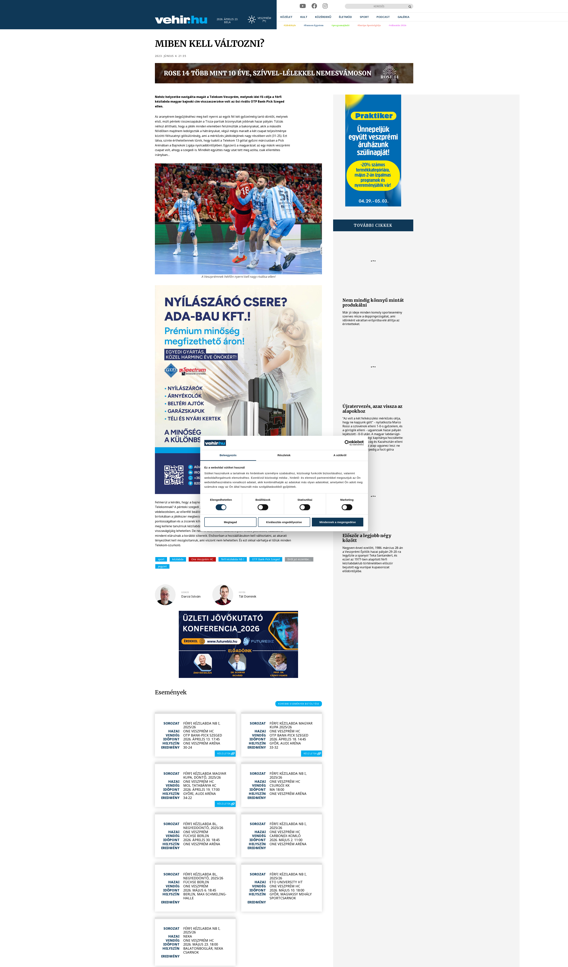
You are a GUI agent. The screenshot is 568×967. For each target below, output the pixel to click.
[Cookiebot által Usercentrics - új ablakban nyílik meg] (347, 443)
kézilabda (177, 559)
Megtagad (230, 522)
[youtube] (303, 6)
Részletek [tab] (283, 455)
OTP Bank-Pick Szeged (266, 559)
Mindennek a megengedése (337, 522)
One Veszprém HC (202, 559)
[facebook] (314, 6)
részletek (224, 753)
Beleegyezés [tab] (228, 455)
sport (161, 559)
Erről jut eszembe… (299, 559)
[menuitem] (286, 16)
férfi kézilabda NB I (232, 559)
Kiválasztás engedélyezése (284, 522)
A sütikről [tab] (340, 455)
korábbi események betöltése (298, 703)
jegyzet (162, 566)
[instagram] (325, 6)
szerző (185, 592)
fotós (242, 592)
